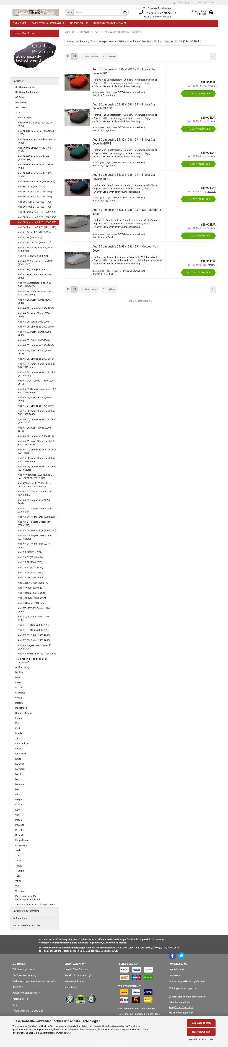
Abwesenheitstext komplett (26, 992)
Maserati (19, 764)
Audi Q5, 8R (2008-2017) (30, 562)
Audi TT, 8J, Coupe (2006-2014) (34, 630)
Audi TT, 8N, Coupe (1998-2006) (34, 640)
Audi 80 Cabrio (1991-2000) (31, 186)
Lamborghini (21, 743)
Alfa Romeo (21, 102)
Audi (17, 112)
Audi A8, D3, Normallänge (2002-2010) (37, 516)
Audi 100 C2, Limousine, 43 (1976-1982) (35, 149)
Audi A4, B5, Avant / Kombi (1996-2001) (34, 301)
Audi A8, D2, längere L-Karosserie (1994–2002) (34, 493)
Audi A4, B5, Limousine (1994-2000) (36, 308)
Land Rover (21, 753)
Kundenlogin (181, 2)
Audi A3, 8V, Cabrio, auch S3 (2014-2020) (35, 276)
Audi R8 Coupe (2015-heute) (32, 593)
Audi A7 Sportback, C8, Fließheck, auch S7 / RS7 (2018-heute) (35, 485)
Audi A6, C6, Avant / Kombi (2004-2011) (34, 429)
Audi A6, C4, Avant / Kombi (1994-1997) (34, 399)
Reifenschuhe (79, 23)
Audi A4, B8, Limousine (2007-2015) (36, 358)
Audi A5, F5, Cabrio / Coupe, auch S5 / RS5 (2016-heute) (37, 391)
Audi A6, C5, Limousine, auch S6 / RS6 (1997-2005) (37, 421)
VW (17, 886)
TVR (17, 876)
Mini (17, 794)
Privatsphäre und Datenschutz (27, 1011)
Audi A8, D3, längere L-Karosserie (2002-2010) (34, 510)
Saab (17, 850)
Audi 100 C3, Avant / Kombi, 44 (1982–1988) (33, 158)
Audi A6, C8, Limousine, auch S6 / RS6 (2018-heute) (37, 468)
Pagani (18, 820)
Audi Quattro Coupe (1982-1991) (34, 582)
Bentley (19, 672)
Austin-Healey (22, 667)
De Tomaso (21, 707)
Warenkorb (70, 987)
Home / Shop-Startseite (76, 969)
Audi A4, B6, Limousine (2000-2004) (36, 326)
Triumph (19, 870)
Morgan (19, 799)
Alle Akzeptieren (201, 1023)
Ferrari (18, 718)
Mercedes (20, 784)
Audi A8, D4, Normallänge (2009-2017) (37, 530)
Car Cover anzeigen (25, 87)
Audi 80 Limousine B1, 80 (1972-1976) (37, 212)
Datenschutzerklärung (59, 1032)
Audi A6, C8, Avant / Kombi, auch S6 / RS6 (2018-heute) (36, 460)
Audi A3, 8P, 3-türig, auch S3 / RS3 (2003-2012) (35, 249)
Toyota (18, 865)
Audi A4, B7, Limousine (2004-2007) (36, 345)
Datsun (19, 703)
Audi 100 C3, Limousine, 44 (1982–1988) (35, 166)
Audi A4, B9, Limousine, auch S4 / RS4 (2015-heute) (37, 374)
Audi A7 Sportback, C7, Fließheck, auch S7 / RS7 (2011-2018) (35, 476)
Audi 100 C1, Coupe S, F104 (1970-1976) (35, 124)
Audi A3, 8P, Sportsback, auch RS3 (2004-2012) (35, 263)
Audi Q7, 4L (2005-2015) (30, 572)
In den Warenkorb (198, 93)
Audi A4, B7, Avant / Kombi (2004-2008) (34, 334)
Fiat (17, 723)
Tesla (18, 860)
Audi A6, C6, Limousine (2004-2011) (36, 436)
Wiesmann (20, 891)
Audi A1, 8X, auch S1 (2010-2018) (34, 232)
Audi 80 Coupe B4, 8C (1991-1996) (35, 201)
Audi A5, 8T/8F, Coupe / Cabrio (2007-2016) (36, 382)
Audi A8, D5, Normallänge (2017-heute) (34, 545)
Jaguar (18, 738)
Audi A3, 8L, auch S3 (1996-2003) (34, 242)
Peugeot (19, 825)
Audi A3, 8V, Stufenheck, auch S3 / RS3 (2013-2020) (35, 293)
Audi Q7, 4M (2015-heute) (31, 577)
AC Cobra (20, 97)
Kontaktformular (177, 969)
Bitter (18, 677)
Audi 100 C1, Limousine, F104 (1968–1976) (36, 133)
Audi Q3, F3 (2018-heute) (30, 557)
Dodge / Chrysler (23, 713)
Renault (19, 835)
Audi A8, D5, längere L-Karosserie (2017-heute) (34, 537)
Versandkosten (20, 998)
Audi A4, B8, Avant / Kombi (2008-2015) (34, 352)
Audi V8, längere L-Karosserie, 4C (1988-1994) (34, 647)
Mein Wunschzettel (205, 2)
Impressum (174, 975)
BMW (18, 682)
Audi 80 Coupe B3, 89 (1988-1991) (35, 196)
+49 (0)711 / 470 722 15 (181, 1007)
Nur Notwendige (201, 1031)
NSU (17, 809)
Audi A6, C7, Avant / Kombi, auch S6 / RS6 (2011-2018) (36, 443)
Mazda (18, 774)
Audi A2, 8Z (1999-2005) (30, 237)
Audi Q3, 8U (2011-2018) (30, 552)
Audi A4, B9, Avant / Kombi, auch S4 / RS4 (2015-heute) (36, 366)
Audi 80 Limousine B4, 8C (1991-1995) (37, 227)
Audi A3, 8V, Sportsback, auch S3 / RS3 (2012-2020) (35, 285)
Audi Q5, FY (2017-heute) (30, 567)
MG (17, 789)
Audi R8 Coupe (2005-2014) (31, 587)
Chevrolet (20, 692)
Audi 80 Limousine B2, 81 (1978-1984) (37, 217)
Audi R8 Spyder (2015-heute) (32, 603)
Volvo (18, 881)
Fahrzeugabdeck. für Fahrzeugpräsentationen (27, 898)
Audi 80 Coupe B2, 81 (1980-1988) (35, 191)
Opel (17, 814)
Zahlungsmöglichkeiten (24, 969)
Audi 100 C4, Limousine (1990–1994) (36, 181)
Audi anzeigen (25, 117)
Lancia (18, 748)
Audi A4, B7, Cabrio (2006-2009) (34, 340)
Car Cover (19, 23)
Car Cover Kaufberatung (48, 23)
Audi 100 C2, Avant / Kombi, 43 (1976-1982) (37, 141)
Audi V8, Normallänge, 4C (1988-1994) (37, 653)
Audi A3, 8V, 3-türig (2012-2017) (34, 269)
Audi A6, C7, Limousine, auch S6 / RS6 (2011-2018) (37, 451)
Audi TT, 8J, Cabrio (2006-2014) (34, 625)
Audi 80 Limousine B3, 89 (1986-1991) (37, 222)
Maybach (20, 769)
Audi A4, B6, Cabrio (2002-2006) (34, 321)
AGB (14, 1005)
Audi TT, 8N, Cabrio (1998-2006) (34, 635)
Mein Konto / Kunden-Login (78, 975)
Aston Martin (21, 107)
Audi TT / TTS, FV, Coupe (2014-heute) (34, 610)
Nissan (18, 804)
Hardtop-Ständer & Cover (109, 23)
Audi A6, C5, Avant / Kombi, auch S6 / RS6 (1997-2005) (36, 413)
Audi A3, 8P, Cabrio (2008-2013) (33, 256)
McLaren (19, 779)
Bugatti (18, 687)
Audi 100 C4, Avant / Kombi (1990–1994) (35, 175)
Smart (18, 855)
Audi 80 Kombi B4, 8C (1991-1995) (35, 206)
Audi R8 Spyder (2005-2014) (32, 598)
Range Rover (21, 840)
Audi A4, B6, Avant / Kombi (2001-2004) (34, 315)
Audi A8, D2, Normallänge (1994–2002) (34, 502)
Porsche (19, 830)
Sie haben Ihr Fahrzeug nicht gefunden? (32, 660)
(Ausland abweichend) (134, 92)
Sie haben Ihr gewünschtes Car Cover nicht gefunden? (34, 984)
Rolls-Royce (21, 845)
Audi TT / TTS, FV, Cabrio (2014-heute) (34, 618)
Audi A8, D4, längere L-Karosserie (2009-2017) (34, 523)
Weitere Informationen (201, 1039)
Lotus (18, 758)
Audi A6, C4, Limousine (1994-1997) (36, 405)
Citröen (18, 697)
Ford (17, 728)
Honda (18, 733)
